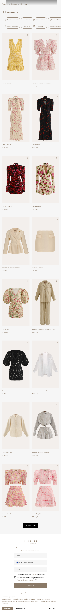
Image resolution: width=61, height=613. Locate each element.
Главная (5, 4)
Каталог (14, 4)
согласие (34, 574)
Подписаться (30, 585)
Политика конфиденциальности (30, 594)
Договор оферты (30, 592)
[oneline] (30, 555)
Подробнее (5, 603)
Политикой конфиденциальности (25, 580)
